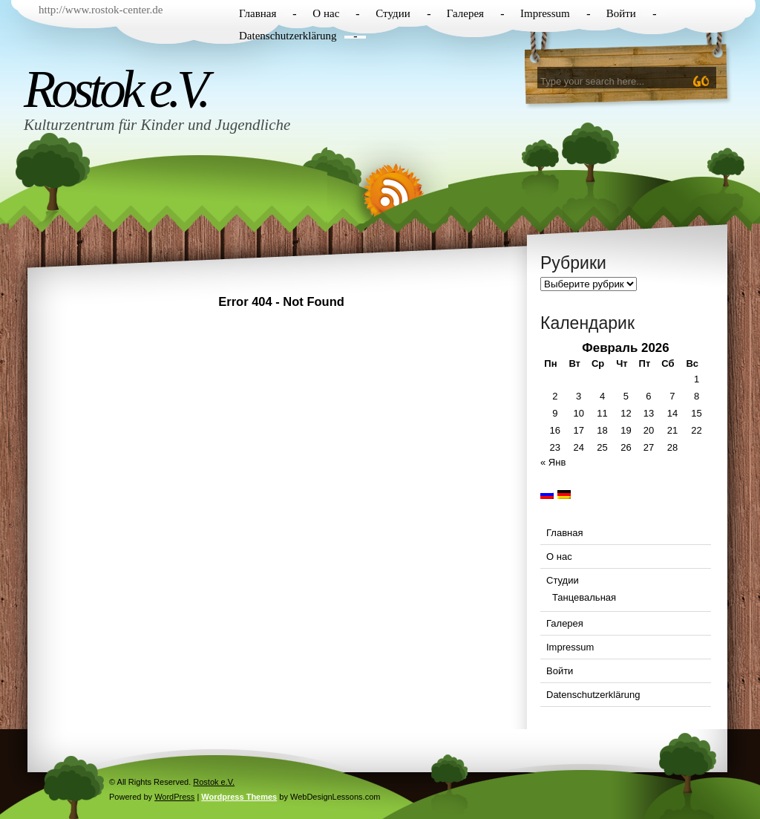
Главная (257, 13)
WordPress (174, 796)
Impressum (545, 13)
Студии (393, 13)
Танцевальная (584, 597)
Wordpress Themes (239, 796)
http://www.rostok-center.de (101, 10)
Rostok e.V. (115, 89)
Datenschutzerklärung (288, 36)
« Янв (553, 462)
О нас (325, 13)
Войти (621, 13)
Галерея (465, 13)
